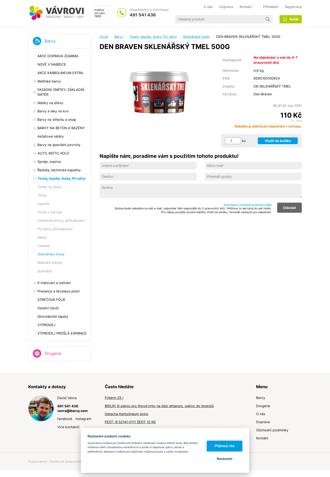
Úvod (104, 37)
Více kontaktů (68, 427)
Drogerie (52, 353)
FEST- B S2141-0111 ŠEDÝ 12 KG (130, 422)
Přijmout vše (224, 446)
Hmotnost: (230, 70)
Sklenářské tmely (196, 37)
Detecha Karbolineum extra (126, 414)
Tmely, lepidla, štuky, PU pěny (153, 37)
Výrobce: (229, 94)
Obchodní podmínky (272, 430)
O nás (260, 414)
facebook (64, 419)
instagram (83, 419)
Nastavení (224, 459)
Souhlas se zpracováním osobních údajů (76, 461)
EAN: (226, 78)
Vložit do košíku (278, 141)
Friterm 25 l (114, 398)
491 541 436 (143, 14)
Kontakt (262, 438)
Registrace (293, 7)
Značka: (228, 86)
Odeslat (289, 208)
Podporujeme (37, 461)
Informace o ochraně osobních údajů (248, 204)
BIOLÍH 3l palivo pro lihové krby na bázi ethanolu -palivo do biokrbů (159, 406)
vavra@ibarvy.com (72, 411)
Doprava (263, 422)
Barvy (50, 41)
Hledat (267, 19)
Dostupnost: (232, 60)
